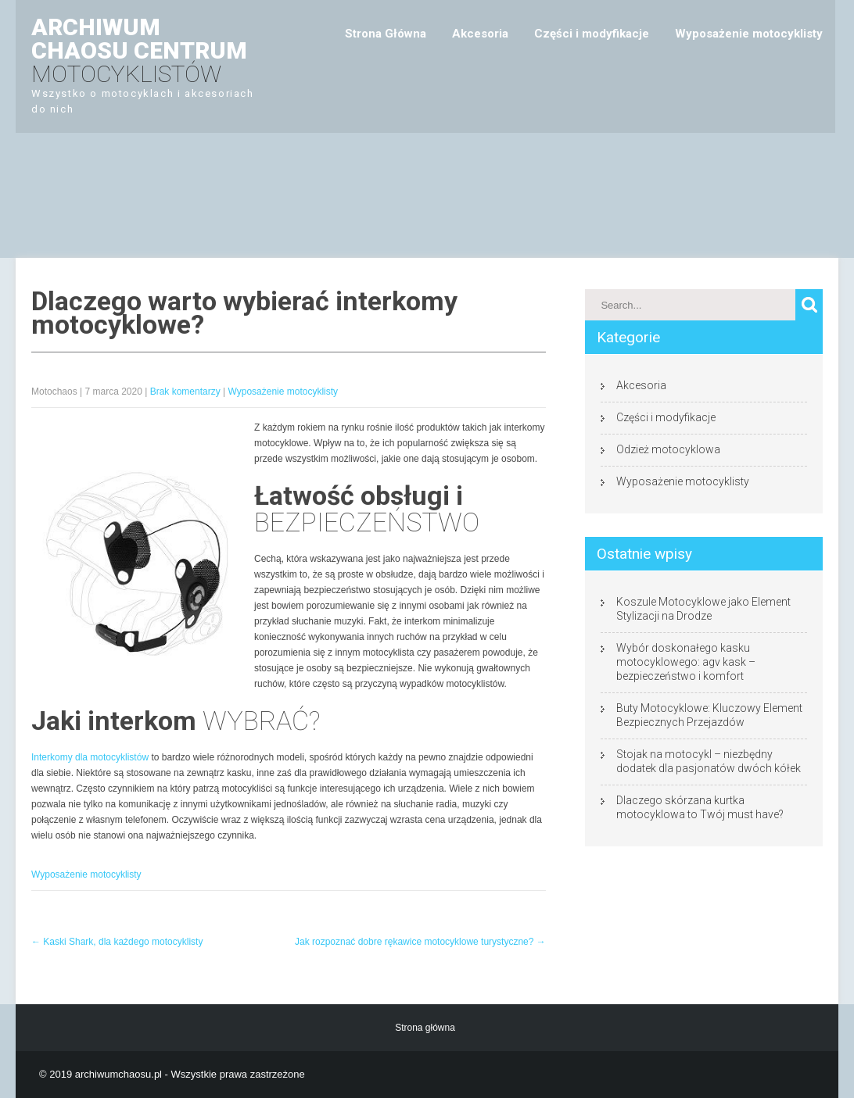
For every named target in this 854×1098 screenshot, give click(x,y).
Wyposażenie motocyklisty (749, 34)
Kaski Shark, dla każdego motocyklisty (117, 941)
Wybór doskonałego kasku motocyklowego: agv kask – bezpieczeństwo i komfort (685, 662)
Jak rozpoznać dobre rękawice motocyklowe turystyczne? (420, 941)
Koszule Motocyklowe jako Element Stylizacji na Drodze (703, 608)
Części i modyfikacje (591, 34)
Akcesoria (480, 34)
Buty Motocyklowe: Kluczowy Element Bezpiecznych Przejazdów (709, 715)
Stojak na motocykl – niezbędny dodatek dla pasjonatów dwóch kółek (708, 761)
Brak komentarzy (185, 391)
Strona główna (425, 1027)
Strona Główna (385, 34)
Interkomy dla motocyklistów (90, 757)
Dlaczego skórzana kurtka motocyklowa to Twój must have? (700, 807)
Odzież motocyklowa (668, 449)
